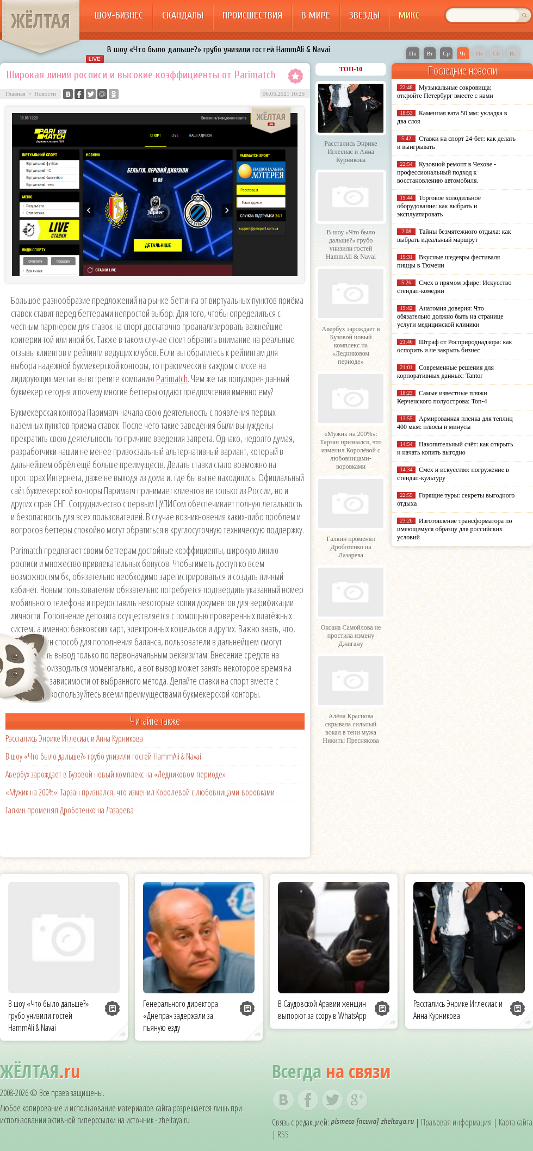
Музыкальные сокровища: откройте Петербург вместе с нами (445, 91)
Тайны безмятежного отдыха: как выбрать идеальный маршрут (454, 236)
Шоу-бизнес (119, 15)
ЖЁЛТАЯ (40, 20)
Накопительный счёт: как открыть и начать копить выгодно (455, 448)
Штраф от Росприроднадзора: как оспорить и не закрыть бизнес (454, 346)
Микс (409, 15)
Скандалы (182, 15)
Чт (463, 53)
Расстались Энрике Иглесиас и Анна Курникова (74, 738)
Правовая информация (456, 1122)
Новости (45, 93)
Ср (446, 53)
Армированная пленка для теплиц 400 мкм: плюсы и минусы (455, 423)
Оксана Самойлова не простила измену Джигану (351, 636)
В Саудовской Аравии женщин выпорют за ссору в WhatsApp (322, 1010)
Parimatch (172, 378)
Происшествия (252, 15)
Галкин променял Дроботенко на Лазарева (69, 810)
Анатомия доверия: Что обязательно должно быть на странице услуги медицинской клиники (450, 316)
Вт (429, 53)
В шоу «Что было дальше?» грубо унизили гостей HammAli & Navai (218, 49)
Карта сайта (515, 1122)
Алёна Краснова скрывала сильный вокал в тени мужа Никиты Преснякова (351, 728)
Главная (15, 93)
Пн (413, 53)
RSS (283, 1134)
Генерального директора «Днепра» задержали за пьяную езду (180, 1016)
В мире (315, 15)
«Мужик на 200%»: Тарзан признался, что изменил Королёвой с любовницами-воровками (140, 792)
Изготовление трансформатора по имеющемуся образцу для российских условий (454, 529)
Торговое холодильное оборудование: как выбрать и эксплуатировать (439, 206)
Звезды (364, 15)
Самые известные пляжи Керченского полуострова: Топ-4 (442, 397)
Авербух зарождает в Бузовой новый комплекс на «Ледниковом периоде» (115, 774)
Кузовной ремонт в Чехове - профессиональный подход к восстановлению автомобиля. (446, 172)
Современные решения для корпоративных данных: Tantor (445, 371)
